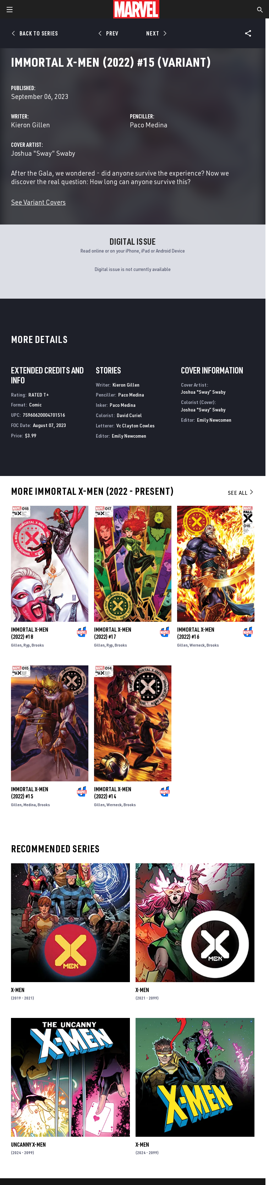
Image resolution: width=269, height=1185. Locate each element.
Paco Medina (149, 125)
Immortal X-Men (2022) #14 (112, 793)
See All (241, 492)
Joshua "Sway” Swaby (43, 153)
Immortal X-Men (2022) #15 (29, 793)
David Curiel (129, 415)
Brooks (38, 645)
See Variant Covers (38, 202)
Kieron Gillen (30, 125)
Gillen (16, 645)
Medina (29, 804)
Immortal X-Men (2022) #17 (112, 633)
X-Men (17, 989)
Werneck (197, 645)
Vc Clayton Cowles (135, 425)
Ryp (26, 645)
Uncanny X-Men (28, 1144)
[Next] (156, 33)
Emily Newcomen (129, 436)
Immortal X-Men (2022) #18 (29, 633)
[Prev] (109, 33)
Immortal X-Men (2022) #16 (195, 633)
